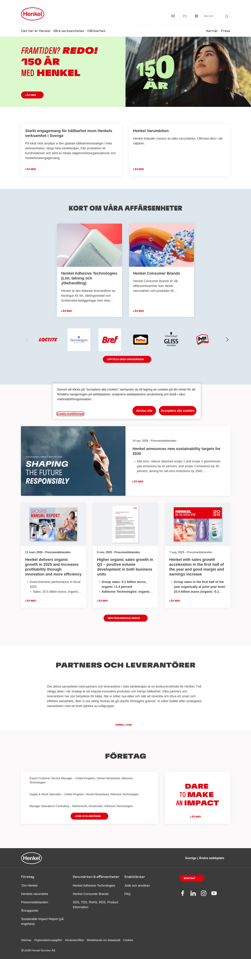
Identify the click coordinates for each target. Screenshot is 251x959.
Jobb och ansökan (137, 885)
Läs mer (30, 95)
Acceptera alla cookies (178, 410)
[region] (127, 401)
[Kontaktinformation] (173, 16)
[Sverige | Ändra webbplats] (196, 16)
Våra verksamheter (69, 31)
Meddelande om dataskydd (103, 940)
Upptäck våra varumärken (125, 359)
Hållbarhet (96, 31)
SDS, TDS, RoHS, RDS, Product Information (95, 905)
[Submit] (227, 16)
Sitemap (26, 940)
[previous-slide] (26, 340)
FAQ (127, 894)
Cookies (128, 940)
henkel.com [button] (123, 725)
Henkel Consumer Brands (91, 894)
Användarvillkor (74, 940)
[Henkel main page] (32, 14)
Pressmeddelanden (34, 902)
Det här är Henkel (35, 31)
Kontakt (190, 878)
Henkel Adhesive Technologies (94, 885)
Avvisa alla (144, 410)
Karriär (212, 31)
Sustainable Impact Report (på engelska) (42, 921)
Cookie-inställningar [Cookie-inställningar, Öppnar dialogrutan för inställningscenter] (70, 413)
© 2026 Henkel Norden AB (38, 950)
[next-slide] (227, 340)
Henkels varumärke (34, 894)
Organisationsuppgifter (48, 940)
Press (225, 31)
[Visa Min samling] (185, 16)
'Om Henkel (29, 885)
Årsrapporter (30, 910)
